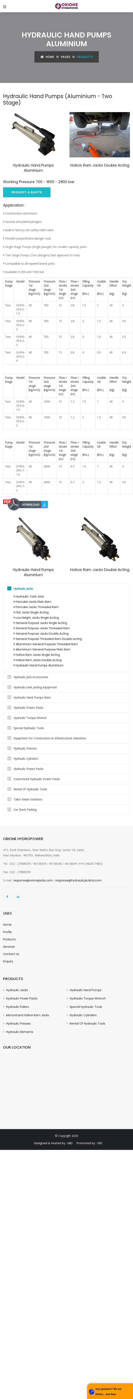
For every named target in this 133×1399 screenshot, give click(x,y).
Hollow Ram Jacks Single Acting (36, 655)
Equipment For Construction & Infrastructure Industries (49, 738)
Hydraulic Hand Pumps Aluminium (33, 168)
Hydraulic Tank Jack (28, 596)
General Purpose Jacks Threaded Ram (41, 628)
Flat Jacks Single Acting (31, 612)
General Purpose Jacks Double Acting (41, 634)
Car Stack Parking (24, 810)
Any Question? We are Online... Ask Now (108, 1392)
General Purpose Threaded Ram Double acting (47, 639)
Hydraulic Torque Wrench (30, 718)
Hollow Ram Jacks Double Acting (86, 179)
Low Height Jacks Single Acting (36, 618)
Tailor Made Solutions (27, 799)
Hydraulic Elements (19, 1032)
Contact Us (11, 954)
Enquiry (8, 961)
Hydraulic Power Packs (28, 708)
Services (9, 947)
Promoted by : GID (89, 1143)
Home (47, 57)
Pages (65, 57)
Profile (7, 932)
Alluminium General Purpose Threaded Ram (45, 644)
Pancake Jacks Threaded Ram (36, 607)
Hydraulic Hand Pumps (85, 990)
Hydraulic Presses (25, 748)
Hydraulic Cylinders (25, 759)
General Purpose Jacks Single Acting (40, 623)
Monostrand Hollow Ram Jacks (27, 1015)
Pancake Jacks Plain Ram (32, 602)
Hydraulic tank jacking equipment (35, 687)
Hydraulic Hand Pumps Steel (32, 697)
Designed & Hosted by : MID (53, 1143)
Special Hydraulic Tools (28, 728)
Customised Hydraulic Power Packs (36, 779)
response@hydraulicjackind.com (78, 880)
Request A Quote (27, 192)
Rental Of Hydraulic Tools (30, 789)
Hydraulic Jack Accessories (30, 677)
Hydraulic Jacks (23, 589)
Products (9, 939)
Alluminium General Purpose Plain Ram (41, 649)
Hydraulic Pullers (17, 1007)
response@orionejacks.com (33, 880)
